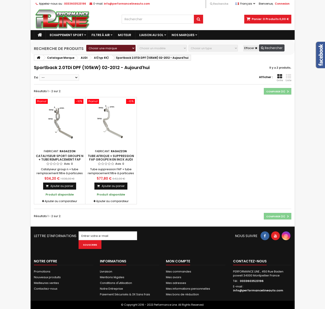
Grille (280, 78)
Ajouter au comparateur (61, 201)
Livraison (106, 271)
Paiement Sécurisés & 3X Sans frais (125, 294)
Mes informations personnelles (188, 289)
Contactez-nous (45, 289)
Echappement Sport (66, 35)
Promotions (42, 271)
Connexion (282, 3)
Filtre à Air (101, 35)
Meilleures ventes (46, 283)
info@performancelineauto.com (258, 290)
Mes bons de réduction (182, 294)
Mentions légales (112, 277)
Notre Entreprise (111, 289)
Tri (36, 77)
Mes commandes (178, 271)
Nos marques (183, 35)
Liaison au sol (151, 35)
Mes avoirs (173, 277)
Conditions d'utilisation (116, 283)
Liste (288, 78)
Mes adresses (176, 283)
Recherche (219, 3)
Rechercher (272, 48)
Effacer (250, 48)
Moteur (124, 35)
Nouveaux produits (47, 277)
